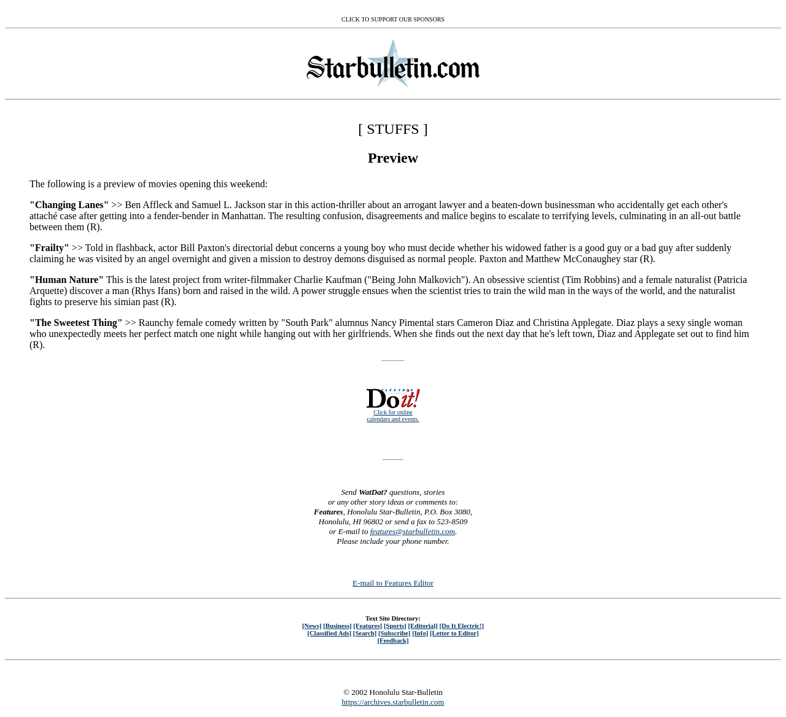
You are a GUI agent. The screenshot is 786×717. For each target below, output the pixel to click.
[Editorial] (422, 625)
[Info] (420, 633)
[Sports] (395, 625)
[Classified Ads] (329, 633)
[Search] (365, 633)
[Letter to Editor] (454, 633)
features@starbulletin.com (412, 531)
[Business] (337, 625)
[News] (312, 625)
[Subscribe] (394, 633)
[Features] (367, 625)
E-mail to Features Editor (393, 582)
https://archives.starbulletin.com (393, 702)
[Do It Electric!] (461, 625)
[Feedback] (392, 640)
